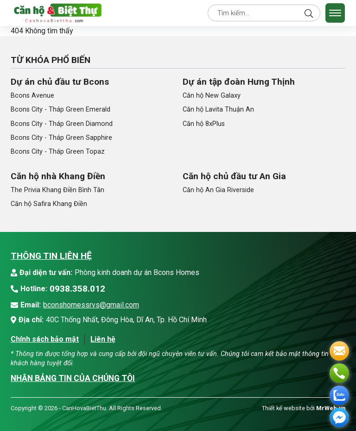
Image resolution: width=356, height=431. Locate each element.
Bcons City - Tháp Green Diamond (62, 124)
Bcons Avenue (32, 96)
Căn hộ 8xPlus (204, 124)
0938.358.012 (77, 288)
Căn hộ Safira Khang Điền (49, 204)
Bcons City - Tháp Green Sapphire (61, 138)
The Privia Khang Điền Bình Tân (57, 190)
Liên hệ (102, 339)
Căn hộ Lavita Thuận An (218, 109)
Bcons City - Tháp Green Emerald (60, 109)
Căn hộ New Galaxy (212, 96)
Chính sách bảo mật (45, 339)
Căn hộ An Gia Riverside (218, 190)
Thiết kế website (283, 408)
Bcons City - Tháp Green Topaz (58, 152)
